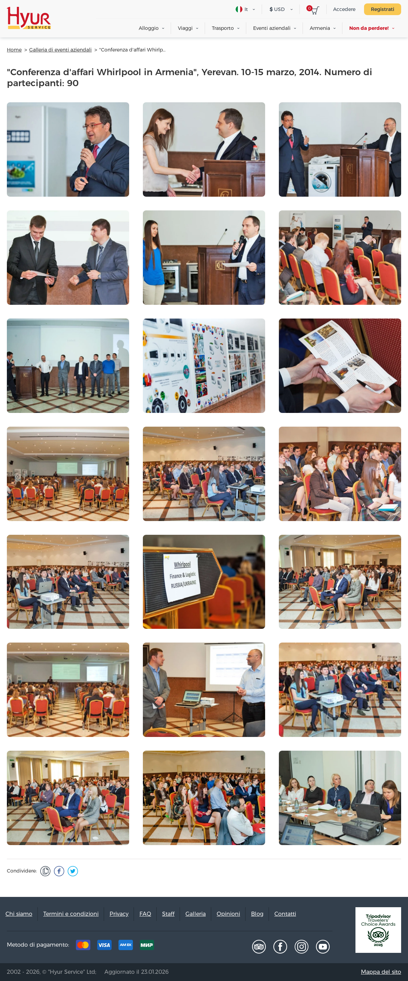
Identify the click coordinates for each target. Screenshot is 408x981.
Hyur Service (29, 18)
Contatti (285, 914)
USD (277, 9)
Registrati (382, 9)
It (242, 9)
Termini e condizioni (71, 914)
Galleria (195, 914)
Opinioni (228, 914)
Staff (168, 914)
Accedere (344, 9)
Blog (257, 914)
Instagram (301, 946)
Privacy (119, 914)
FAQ (145, 914)
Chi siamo (18, 914)
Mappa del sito (381, 972)
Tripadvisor (259, 946)
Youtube (322, 946)
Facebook (280, 946)
